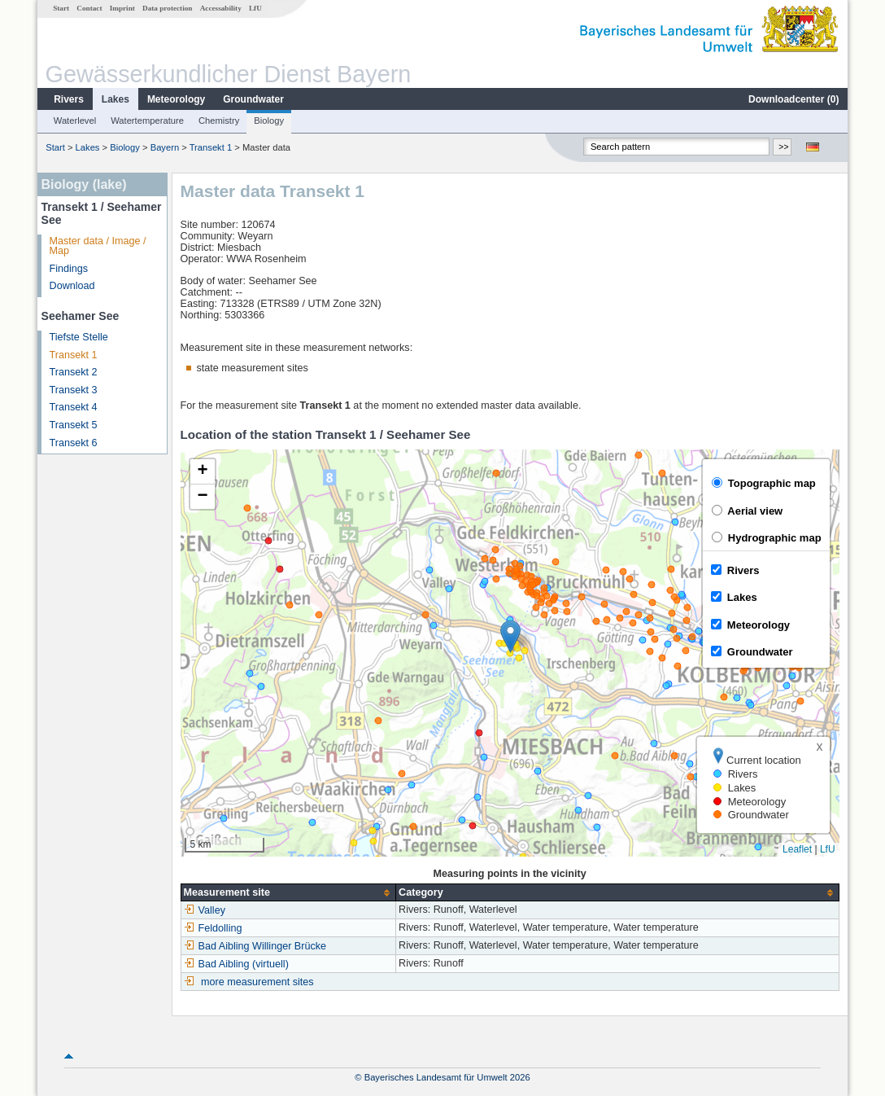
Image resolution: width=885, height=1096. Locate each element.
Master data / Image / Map (98, 246)
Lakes (115, 99)
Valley (204, 910)
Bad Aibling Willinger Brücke (255, 946)
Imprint (122, 8)
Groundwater (253, 99)
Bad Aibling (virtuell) (236, 964)
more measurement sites (257, 982)
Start (61, 8)
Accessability (221, 8)
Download (72, 286)
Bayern (164, 147)
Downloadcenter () (793, 99)
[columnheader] (288, 892)
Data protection (167, 8)
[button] (510, 636)
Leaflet (797, 849)
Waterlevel (75, 120)
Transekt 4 (74, 407)
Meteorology (176, 99)
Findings (69, 268)
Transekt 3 (74, 390)
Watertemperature (147, 120)
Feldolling (213, 928)
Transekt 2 (74, 372)
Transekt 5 (74, 425)
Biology (269, 120)
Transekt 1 (211, 147)
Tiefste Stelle (79, 337)
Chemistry (218, 120)
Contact (89, 8)
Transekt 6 (74, 443)
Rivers (69, 99)
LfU (255, 8)
